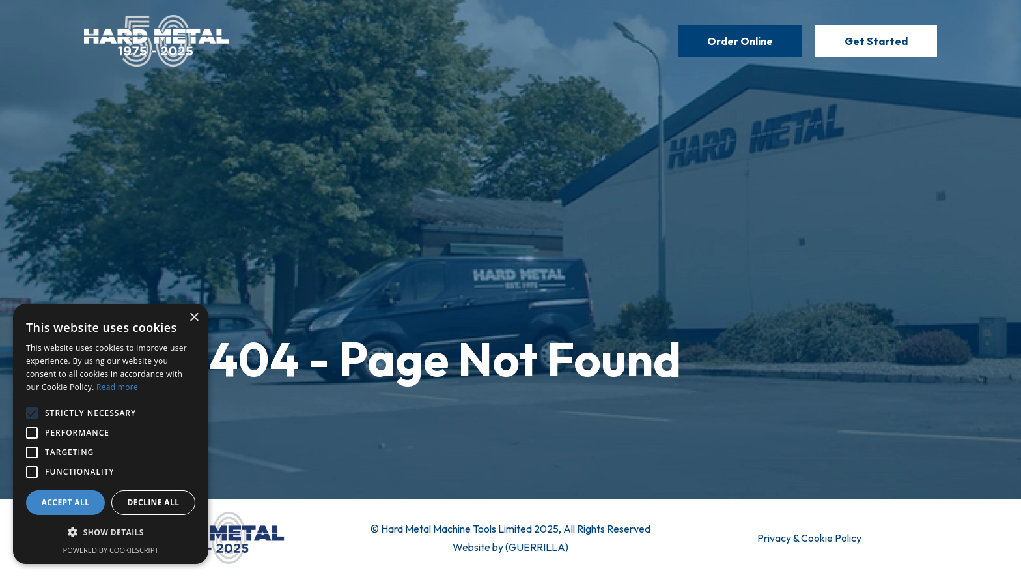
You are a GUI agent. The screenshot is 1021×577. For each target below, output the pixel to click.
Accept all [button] (66, 502)
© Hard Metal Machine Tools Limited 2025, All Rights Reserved (510, 528)
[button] (110, 533)
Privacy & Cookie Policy (809, 537)
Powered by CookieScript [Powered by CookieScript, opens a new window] (111, 550)
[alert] (110, 434)
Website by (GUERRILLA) (510, 547)
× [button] (194, 318)
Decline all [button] (154, 502)
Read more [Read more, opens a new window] (117, 386)
